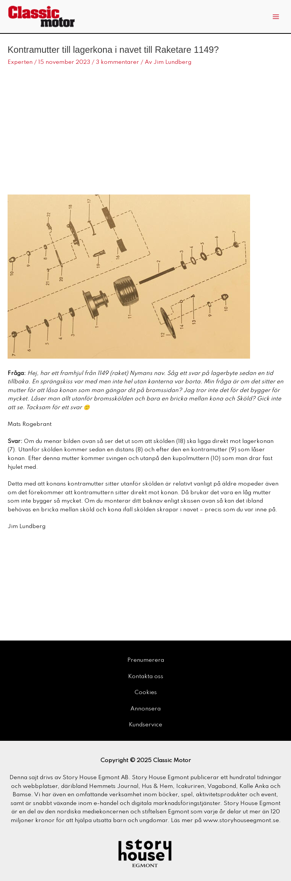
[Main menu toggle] (276, 16)
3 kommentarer (117, 62)
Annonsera (145, 709)
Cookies (146, 693)
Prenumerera (145, 660)
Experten (20, 62)
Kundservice (145, 725)
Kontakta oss (145, 677)
